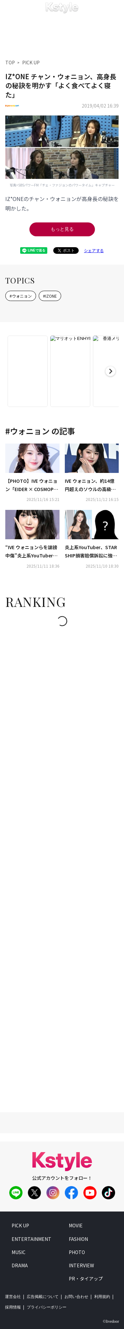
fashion (78, 1239)
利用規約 (102, 1296)
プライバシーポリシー (46, 1307)
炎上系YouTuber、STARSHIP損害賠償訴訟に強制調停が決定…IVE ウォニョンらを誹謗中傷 (92, 552)
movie (76, 1225)
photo (77, 1252)
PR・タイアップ (86, 1278)
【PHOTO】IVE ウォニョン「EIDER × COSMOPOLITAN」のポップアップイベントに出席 (31, 485)
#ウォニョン (21, 296)
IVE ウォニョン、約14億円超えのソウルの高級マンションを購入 (90, 485)
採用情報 (13, 1307)
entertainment (31, 1239)
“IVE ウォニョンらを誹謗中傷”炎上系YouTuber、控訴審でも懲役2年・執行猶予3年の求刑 (32, 552)
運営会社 (13, 1296)
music (18, 1252)
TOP (10, 62)
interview (81, 1265)
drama (20, 1265)
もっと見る (62, 229)
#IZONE (50, 296)
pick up (20, 1225)
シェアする (94, 250)
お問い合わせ (76, 1296)
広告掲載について (43, 1296)
